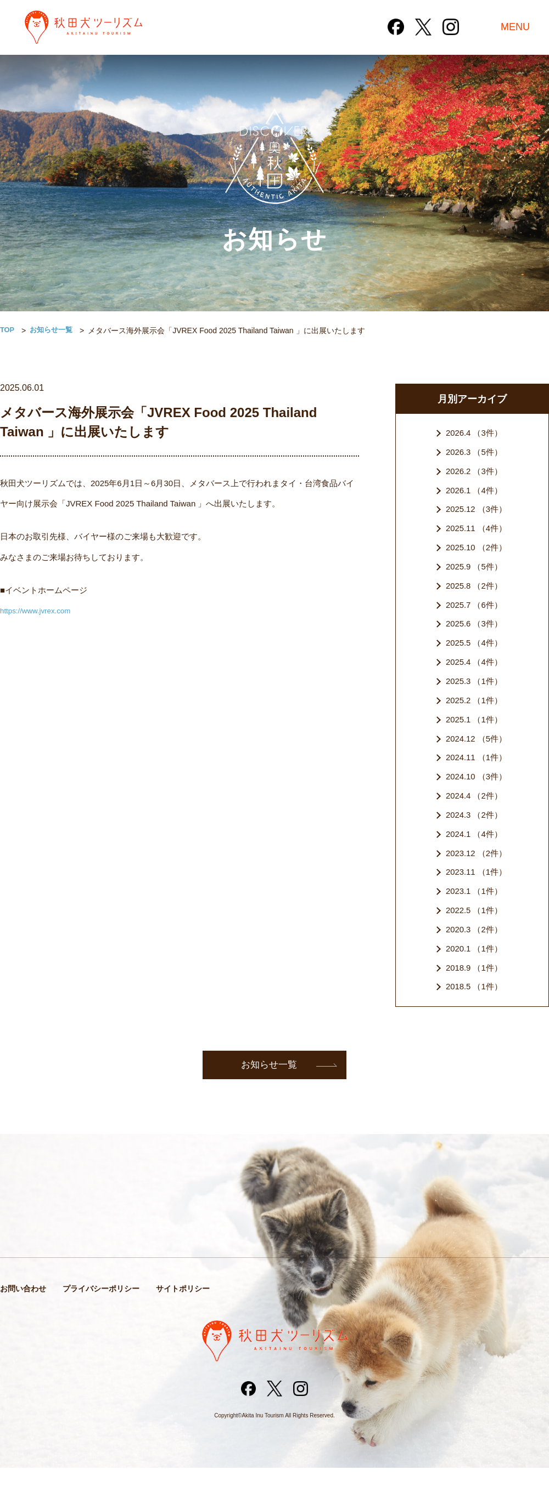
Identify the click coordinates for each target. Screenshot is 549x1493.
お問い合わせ (24, 1312)
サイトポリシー (193, 1312)
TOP (8, 330)
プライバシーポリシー (107, 1312)
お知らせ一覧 (54, 330)
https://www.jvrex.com (40, 610)
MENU (515, 27)
